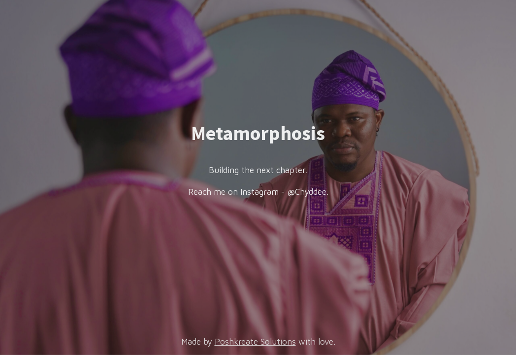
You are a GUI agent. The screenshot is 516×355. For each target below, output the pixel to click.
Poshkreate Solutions (255, 342)
